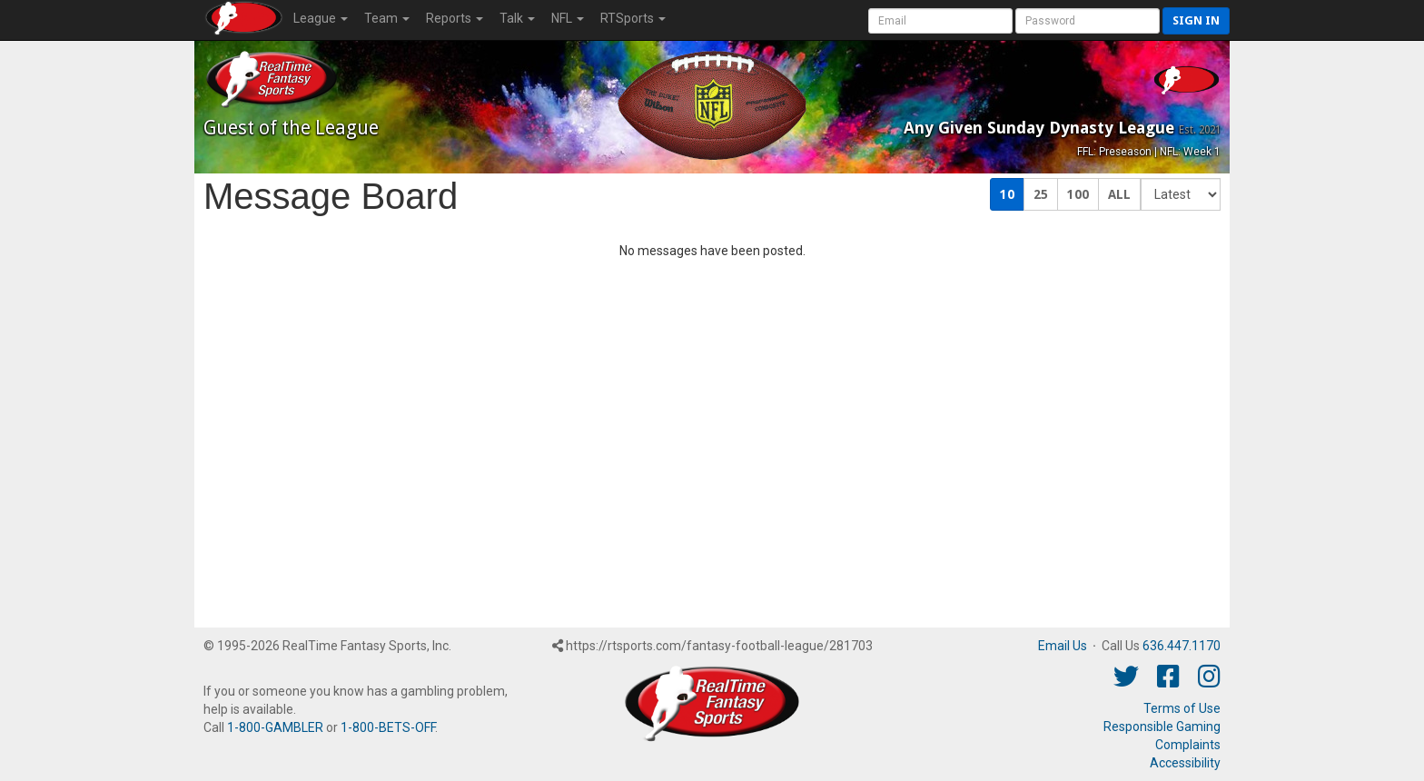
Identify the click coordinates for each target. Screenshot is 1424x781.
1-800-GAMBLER (275, 727)
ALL (1119, 194)
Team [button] (387, 18)
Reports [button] (454, 18)
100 (1078, 194)
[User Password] (1087, 21)
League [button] (320, 18)
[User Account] (940, 21)
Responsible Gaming (1162, 726)
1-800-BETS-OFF (388, 727)
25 (1040, 194)
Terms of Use (1182, 708)
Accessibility (1185, 763)
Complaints (1188, 744)
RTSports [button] (633, 18)
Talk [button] (517, 18)
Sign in (1196, 20)
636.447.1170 (1181, 645)
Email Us (1062, 645)
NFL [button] (567, 18)
